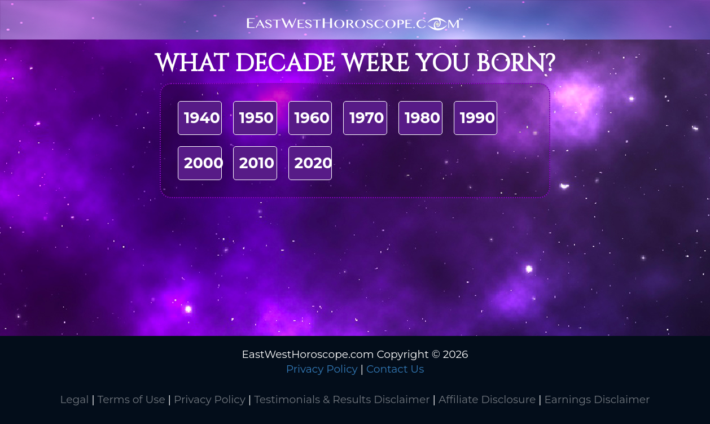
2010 (256, 163)
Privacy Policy (322, 368)
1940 (202, 117)
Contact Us (395, 368)
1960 (312, 117)
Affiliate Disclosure (487, 399)
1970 (366, 117)
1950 (256, 117)
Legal (74, 399)
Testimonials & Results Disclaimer (341, 399)
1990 (478, 117)
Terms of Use (131, 399)
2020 (314, 163)
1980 (422, 117)
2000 (203, 163)
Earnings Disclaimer (597, 399)
